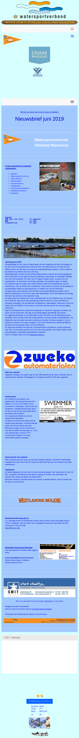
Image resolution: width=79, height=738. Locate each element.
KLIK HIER (48, 601)
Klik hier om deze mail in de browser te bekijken (39, 112)
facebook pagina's (36, 334)
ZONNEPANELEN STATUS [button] (39, 701)
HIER (34, 550)
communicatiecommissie (42, 609)
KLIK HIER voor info (12, 528)
